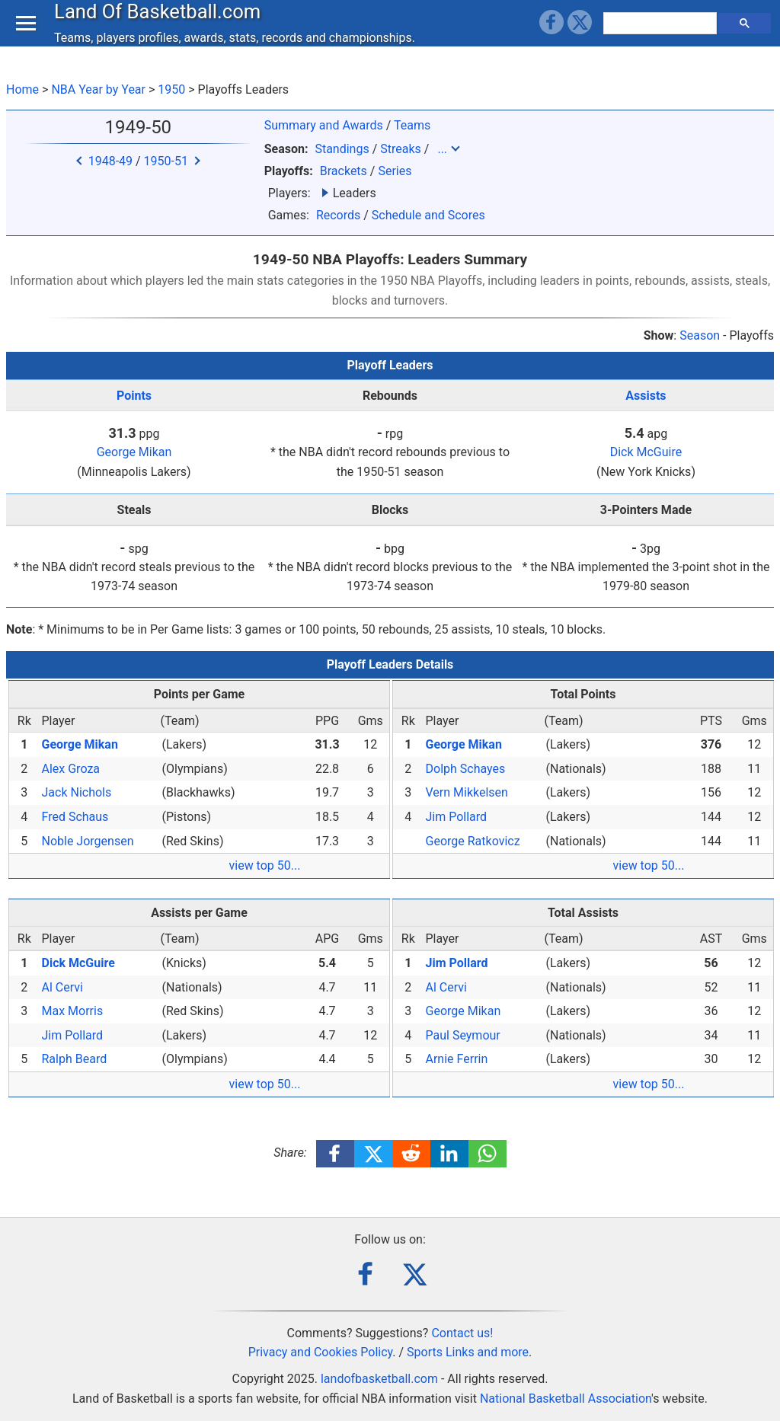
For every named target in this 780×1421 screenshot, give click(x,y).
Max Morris (73, 1011)
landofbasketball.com (379, 1379)
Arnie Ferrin (457, 1059)
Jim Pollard (457, 816)
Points (134, 395)
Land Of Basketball (161, 25)
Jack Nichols (77, 792)
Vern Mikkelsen (467, 792)
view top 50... (265, 865)
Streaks (400, 149)
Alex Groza (71, 769)
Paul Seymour (463, 1035)
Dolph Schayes (466, 769)
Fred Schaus (75, 816)
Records (338, 215)
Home (22, 89)
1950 (171, 89)
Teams (412, 125)
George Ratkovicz (473, 841)
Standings (342, 149)
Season (699, 335)
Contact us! (462, 1333)
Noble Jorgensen (88, 841)
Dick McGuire (646, 452)
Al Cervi (62, 987)
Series (394, 171)
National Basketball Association (565, 1398)
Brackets (343, 171)
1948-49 (110, 161)
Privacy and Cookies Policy (320, 1352)
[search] (662, 38)
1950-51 (166, 161)
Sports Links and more (468, 1352)
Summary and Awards (323, 125)
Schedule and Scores (428, 215)
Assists (645, 395)
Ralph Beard (74, 1059)
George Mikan (134, 452)
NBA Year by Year (98, 89)
